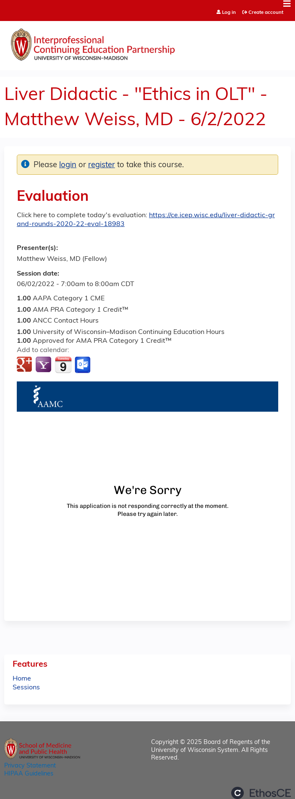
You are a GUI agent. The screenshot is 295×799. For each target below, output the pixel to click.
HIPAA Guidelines (28, 774)
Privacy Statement (30, 766)
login (67, 165)
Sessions (26, 687)
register (101, 165)
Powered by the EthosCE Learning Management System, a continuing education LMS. (261, 793)
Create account (265, 12)
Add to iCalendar (63, 364)
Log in (229, 13)
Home (22, 678)
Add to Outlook (83, 365)
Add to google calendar (25, 365)
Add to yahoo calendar (44, 365)
